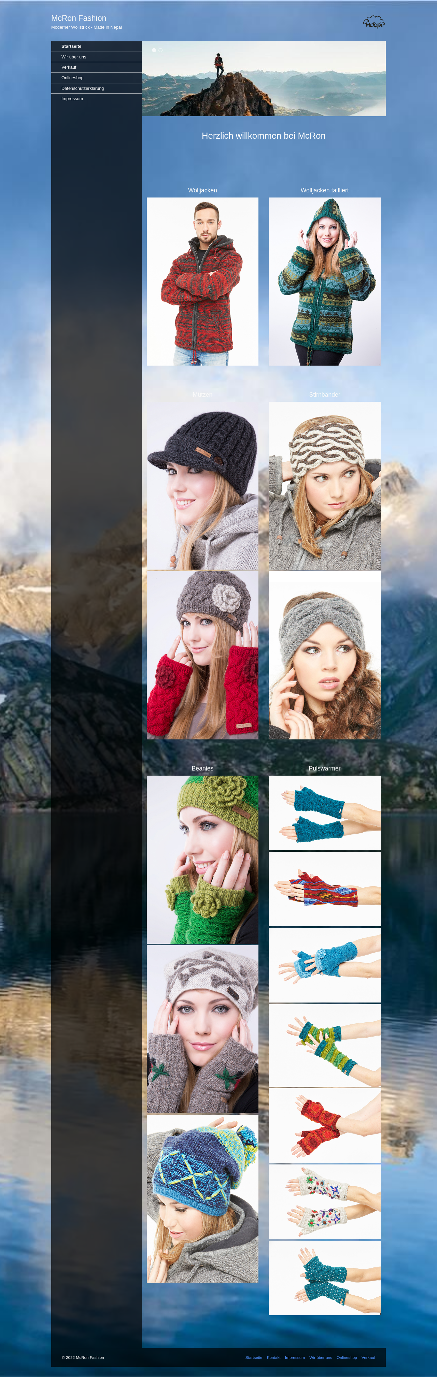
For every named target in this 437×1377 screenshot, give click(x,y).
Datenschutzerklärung (82, 88)
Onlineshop (72, 77)
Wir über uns (73, 56)
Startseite (71, 46)
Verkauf (68, 67)
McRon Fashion (78, 18)
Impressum (72, 98)
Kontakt (274, 1357)
